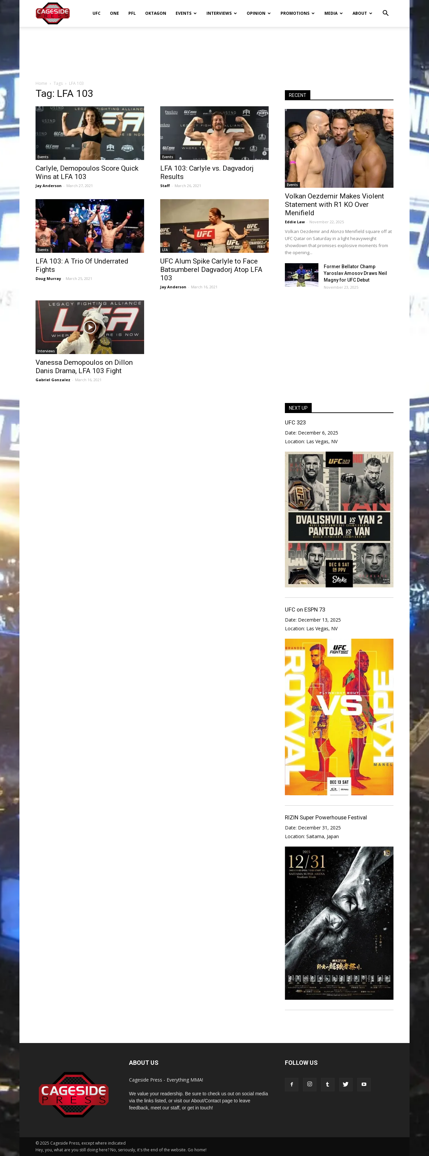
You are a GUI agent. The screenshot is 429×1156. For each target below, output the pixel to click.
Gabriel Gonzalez (53, 379)
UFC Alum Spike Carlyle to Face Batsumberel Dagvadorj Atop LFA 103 (211, 269)
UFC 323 (295, 422)
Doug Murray (48, 278)
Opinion (259, 13)
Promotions (298, 13)
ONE (114, 13)
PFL (132, 13)
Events (186, 13)
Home (41, 83)
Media (333, 13)
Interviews (221, 13)
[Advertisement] (214, 50)
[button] (385, 8)
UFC (97, 13)
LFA (165, 249)
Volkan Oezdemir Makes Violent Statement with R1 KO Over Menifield (334, 204)
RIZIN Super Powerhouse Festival (326, 817)
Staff (165, 185)
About (362, 13)
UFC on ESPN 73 (305, 609)
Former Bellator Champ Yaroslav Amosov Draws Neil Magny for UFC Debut (355, 273)
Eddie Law (295, 221)
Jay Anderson (49, 185)
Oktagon (155, 13)
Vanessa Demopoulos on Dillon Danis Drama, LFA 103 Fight (84, 366)
